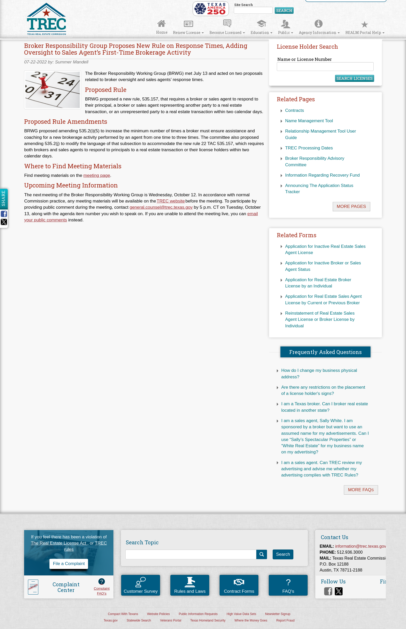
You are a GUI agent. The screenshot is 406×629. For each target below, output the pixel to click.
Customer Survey (141, 585)
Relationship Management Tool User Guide (320, 134)
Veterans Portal (170, 620)
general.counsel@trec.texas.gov (161, 207)
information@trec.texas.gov (360, 546)
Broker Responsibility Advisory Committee (314, 161)
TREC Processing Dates (309, 148)
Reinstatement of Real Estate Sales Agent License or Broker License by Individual (319, 319)
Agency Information (319, 27)
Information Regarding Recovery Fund (322, 175)
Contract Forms (239, 586)
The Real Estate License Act (59, 543)
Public (285, 27)
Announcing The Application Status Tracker (319, 188)
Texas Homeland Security (208, 620)
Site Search (264, 8)
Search (284, 10)
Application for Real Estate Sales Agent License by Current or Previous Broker (323, 299)
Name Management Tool (309, 120)
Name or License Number (325, 63)
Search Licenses (355, 78)
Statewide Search (139, 620)
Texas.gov (111, 620)
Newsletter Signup (277, 614)
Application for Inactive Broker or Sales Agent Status (323, 266)
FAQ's (288, 585)
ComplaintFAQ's (102, 586)
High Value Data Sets (241, 614)
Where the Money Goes (250, 620)
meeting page (96, 175)
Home (162, 27)
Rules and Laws (190, 585)
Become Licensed (227, 27)
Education (261, 27)
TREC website (171, 201)
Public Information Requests (198, 614)
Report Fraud (285, 620)
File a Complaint (69, 563)
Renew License (188, 27)
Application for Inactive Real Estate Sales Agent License (325, 249)
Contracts (294, 110)
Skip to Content (9, 1)
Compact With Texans (123, 614)
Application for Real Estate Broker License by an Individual (318, 282)
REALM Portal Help (365, 27)
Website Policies (158, 614)
